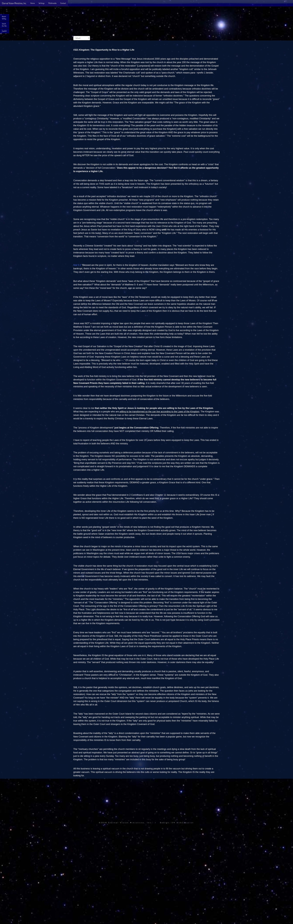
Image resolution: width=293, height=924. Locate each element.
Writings (42, 3)
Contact (63, 3)
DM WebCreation (183, 823)
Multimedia (52, 3)
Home (32, 3)
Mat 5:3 (77, 265)
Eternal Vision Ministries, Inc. (14, 3)
